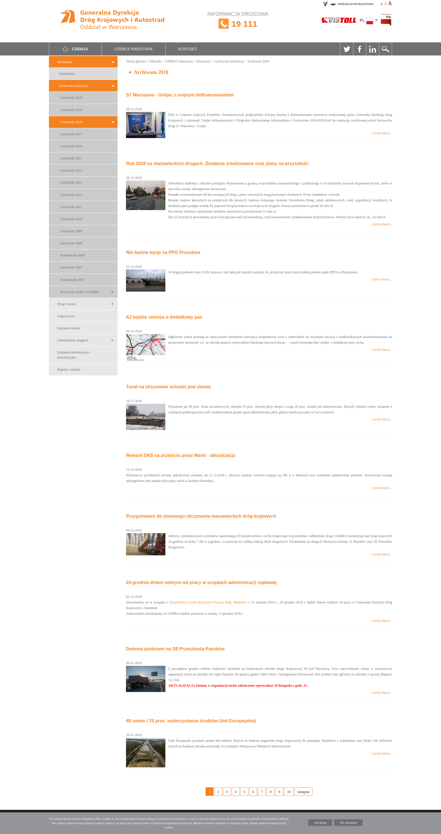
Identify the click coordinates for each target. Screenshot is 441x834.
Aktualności (67, 74)
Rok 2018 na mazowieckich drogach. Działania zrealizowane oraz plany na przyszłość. (217, 163)
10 (289, 792)
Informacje (64, 62)
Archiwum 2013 (71, 182)
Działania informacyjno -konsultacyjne (74, 354)
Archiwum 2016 (71, 146)
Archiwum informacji (73, 86)
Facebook (359, 48)
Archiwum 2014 (71, 170)
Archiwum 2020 (71, 98)
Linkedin (372, 48)
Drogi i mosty (66, 304)
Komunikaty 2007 (72, 280)
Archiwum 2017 (71, 134)
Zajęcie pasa (65, 316)
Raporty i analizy (69, 369)
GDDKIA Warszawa (133, 49)
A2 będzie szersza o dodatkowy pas (164, 317)
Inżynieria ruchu (68, 328)
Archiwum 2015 (71, 158)
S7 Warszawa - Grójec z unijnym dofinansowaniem (180, 95)
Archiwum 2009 (71, 231)
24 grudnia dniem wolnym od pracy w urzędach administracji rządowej (201, 582)
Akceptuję (320, 822)
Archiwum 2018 (71, 122)
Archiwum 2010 (71, 219)
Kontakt (187, 49)
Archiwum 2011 (71, 207)
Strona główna (136, 61)
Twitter (346, 48)
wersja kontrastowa (356, 4)
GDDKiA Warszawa (179, 61)
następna (303, 792)
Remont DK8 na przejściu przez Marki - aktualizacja (180, 455)
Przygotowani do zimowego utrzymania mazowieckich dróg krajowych (201, 516)
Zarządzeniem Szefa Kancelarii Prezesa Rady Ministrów (208, 602)
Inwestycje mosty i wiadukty (79, 292)
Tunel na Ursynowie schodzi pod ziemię (168, 386)
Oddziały (155, 61)
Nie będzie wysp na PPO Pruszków (163, 252)
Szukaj (385, 48)
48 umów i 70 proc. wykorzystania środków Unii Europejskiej (191, 720)
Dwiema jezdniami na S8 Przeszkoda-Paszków (175, 648)
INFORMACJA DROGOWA (237, 23)
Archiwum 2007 (71, 267)
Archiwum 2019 (71, 110)
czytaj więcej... (382, 133)
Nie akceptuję (348, 822)
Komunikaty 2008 (72, 255)
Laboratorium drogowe (73, 340)
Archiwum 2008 (71, 243)
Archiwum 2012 (71, 195)
